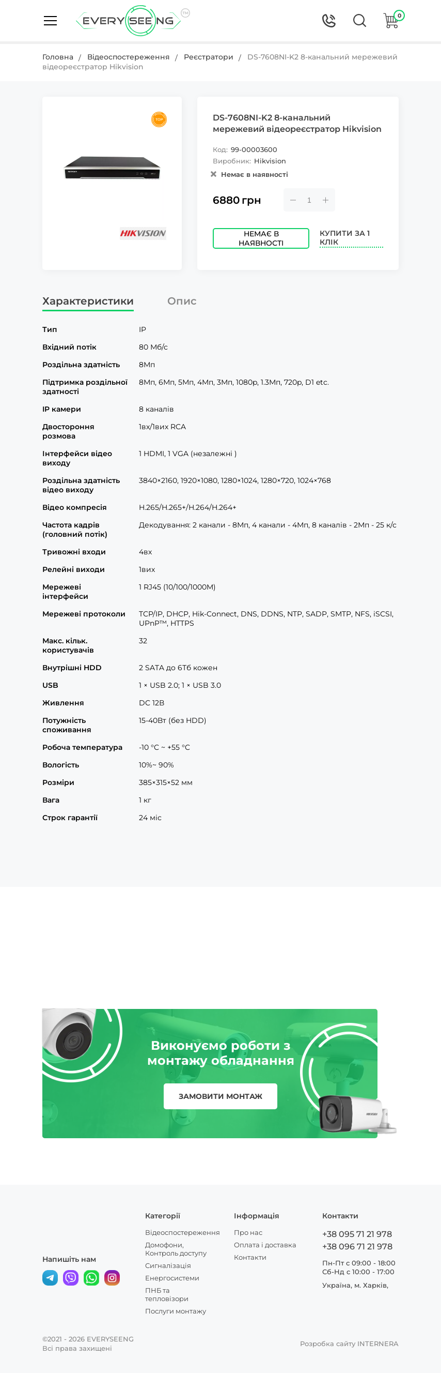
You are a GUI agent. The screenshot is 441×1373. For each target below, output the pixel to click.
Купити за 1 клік (345, 238)
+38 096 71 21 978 (357, 1246)
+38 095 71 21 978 (357, 1234)
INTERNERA (378, 1343)
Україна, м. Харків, (355, 1285)
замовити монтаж (220, 1096)
